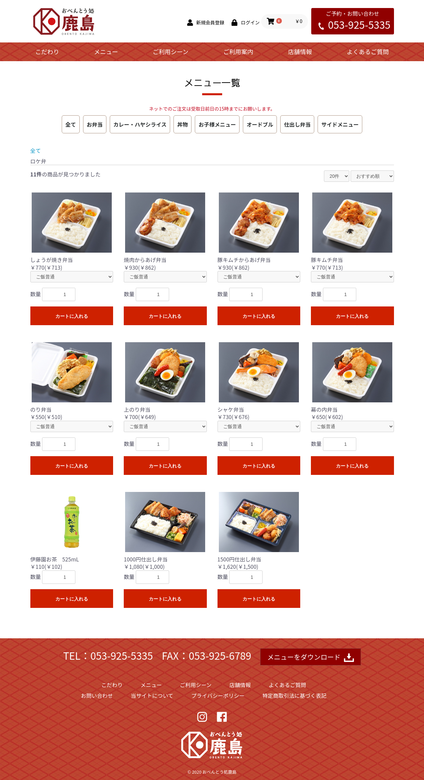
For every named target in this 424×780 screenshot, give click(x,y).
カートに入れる (71, 316)
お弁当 (95, 124)
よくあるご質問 (368, 51)
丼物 (182, 124)
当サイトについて (152, 695)
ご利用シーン (170, 51)
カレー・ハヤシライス (140, 124)
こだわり (47, 51)
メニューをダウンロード (310, 657)
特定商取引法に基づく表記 (295, 695)
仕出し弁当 (297, 124)
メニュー (106, 51)
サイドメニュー (340, 124)
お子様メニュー (217, 124)
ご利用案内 (238, 51)
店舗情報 (300, 51)
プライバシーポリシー (218, 695)
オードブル (260, 124)
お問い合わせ (97, 695)
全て (70, 124)
